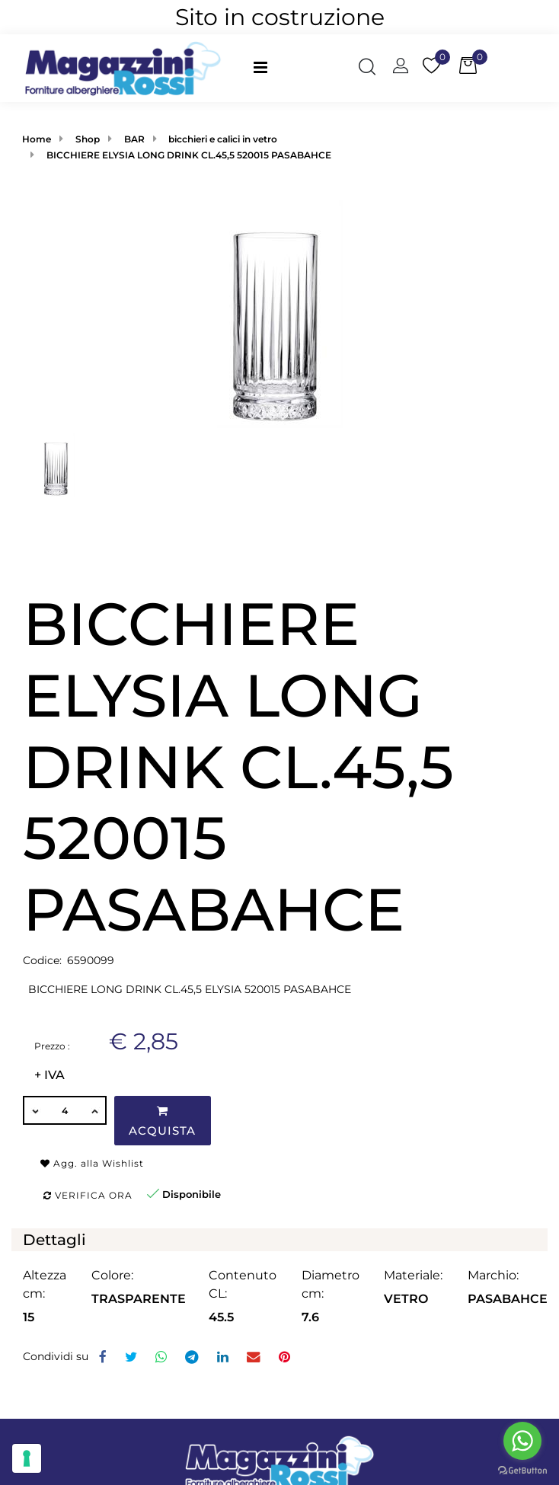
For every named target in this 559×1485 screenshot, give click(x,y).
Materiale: (413, 1275)
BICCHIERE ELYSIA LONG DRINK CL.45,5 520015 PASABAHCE (188, 155)
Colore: (112, 1275)
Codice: (42, 960)
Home (36, 139)
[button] (367, 69)
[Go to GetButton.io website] (522, 1469)
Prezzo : (52, 1046)
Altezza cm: (44, 1284)
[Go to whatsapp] (522, 1441)
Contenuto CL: (242, 1284)
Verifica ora (88, 1195)
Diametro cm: (330, 1284)
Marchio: (493, 1275)
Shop (87, 139)
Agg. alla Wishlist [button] (92, 1163)
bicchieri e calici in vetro (222, 139)
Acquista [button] (162, 1121)
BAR (134, 139)
